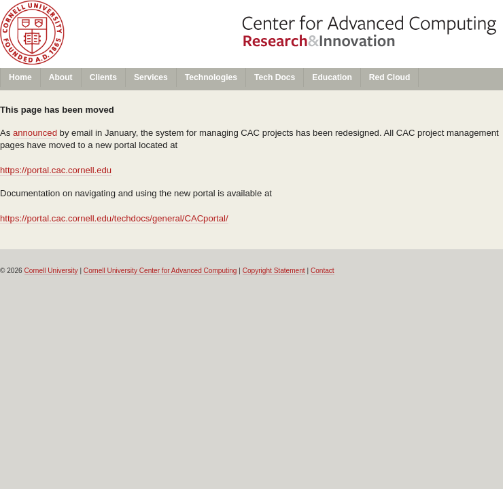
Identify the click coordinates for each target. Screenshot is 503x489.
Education (332, 77)
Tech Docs (274, 77)
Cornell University (123, 13)
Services (151, 77)
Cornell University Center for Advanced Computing (160, 270)
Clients (103, 77)
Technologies (211, 77)
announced (35, 133)
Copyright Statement (274, 270)
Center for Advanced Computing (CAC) (123, 38)
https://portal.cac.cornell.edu (55, 170)
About (61, 77)
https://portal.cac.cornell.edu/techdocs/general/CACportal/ (114, 218)
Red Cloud (390, 77)
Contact (322, 270)
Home (20, 77)
